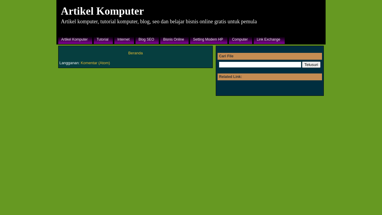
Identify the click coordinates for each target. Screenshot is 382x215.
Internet (123, 39)
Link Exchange (268, 39)
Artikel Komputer (102, 11)
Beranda (135, 53)
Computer (240, 39)
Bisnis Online (173, 39)
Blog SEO (146, 39)
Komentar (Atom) (95, 63)
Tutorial (103, 39)
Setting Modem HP (208, 39)
